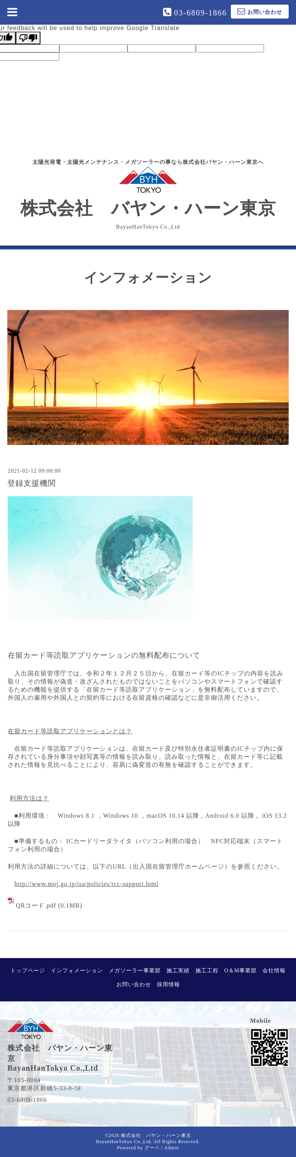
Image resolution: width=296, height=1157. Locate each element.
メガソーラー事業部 (135, 970)
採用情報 (168, 984)
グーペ (152, 1147)
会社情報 (274, 970)
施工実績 (178, 970)
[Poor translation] (28, 38)
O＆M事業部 (240, 970)
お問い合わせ (133, 984)
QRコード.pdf (36, 905)
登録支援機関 (31, 483)
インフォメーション (77, 970)
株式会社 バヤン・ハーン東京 (148, 192)
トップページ (27, 970)
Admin (171, 1147)
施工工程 (207, 970)
